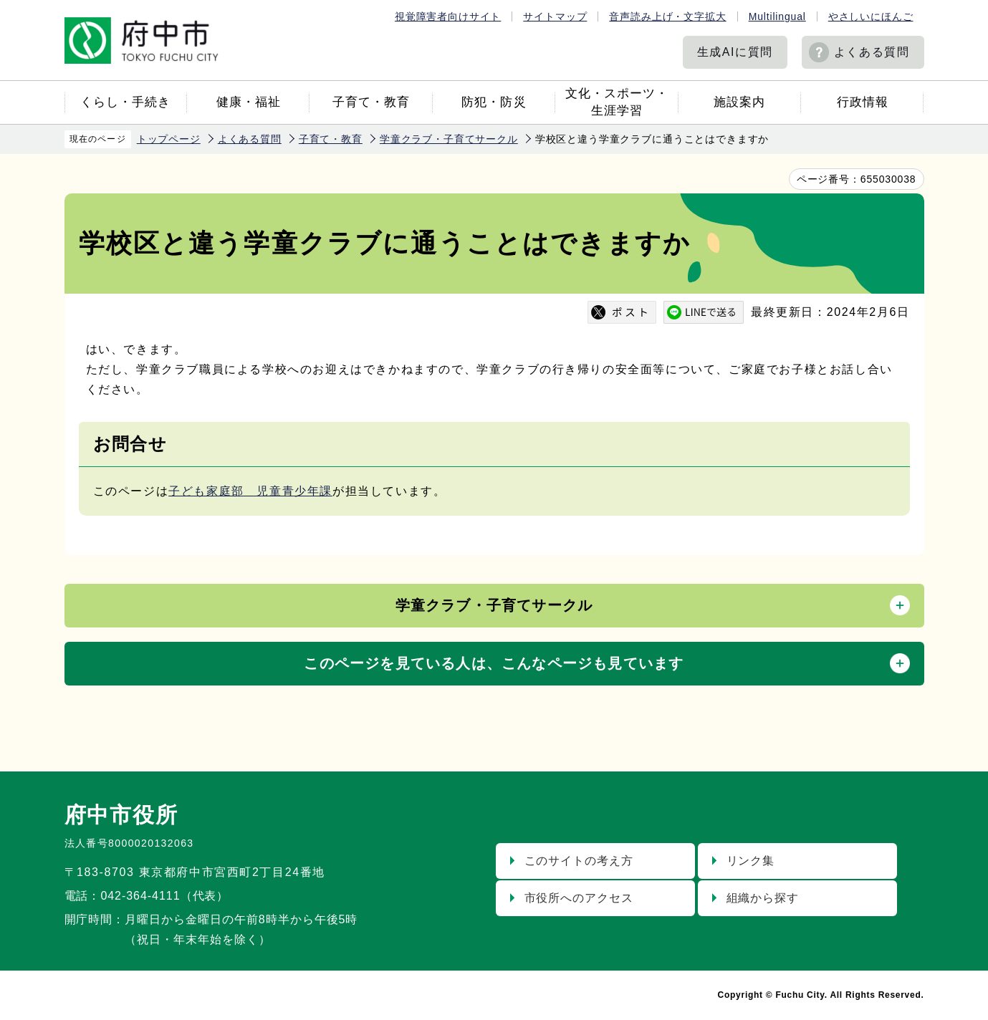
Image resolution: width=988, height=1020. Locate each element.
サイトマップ (555, 16)
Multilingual (777, 16)
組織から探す (763, 898)
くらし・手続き (125, 102)
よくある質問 (872, 52)
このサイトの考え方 (579, 861)
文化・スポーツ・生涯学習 (616, 102)
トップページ (169, 139)
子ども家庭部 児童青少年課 (250, 491)
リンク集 (750, 861)
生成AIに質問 (735, 52)
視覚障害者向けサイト (448, 16)
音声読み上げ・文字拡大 (667, 16)
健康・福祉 (248, 102)
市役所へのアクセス (579, 898)
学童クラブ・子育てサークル (449, 139)
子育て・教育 (371, 102)
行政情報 (862, 102)
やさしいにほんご (870, 16)
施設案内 (739, 102)
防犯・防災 (493, 102)
